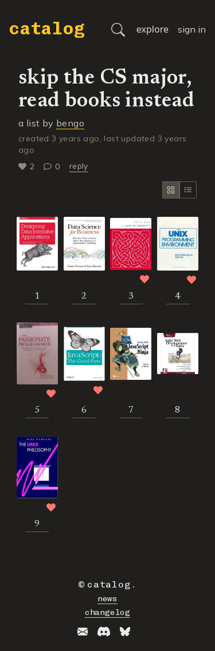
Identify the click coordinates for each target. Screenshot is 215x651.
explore (152, 29)
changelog (107, 612)
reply (78, 166)
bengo (70, 123)
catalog (46, 28)
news (107, 599)
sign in (192, 29)
